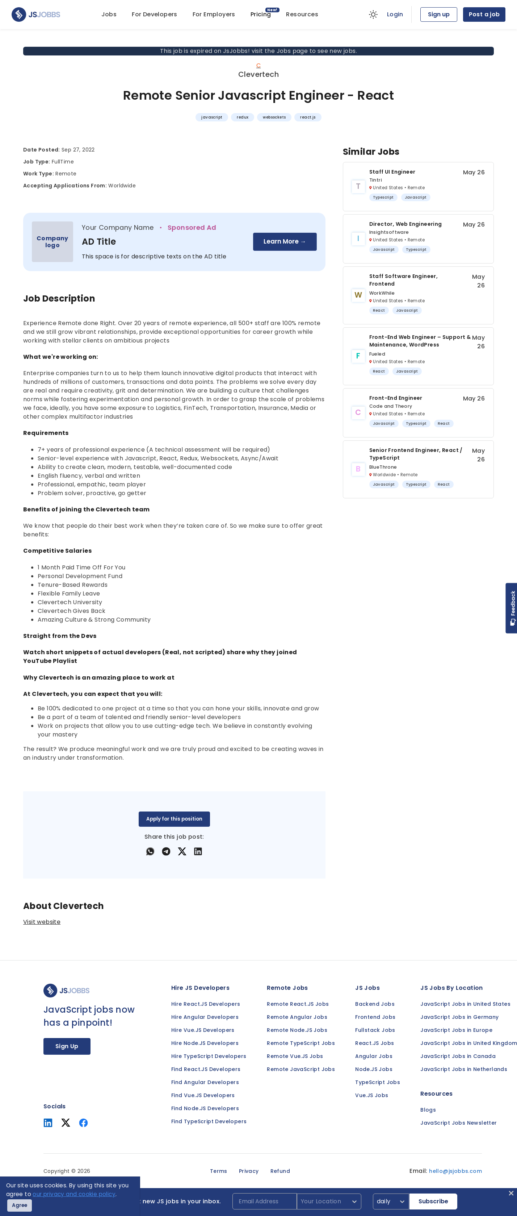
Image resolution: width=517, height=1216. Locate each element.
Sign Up (67, 1046)
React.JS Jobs (374, 1043)
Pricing (261, 14)
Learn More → (285, 241)
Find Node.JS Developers (205, 1108)
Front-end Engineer (396, 398)
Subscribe (433, 1201)
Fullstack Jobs (375, 1030)
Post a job (484, 14)
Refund (280, 1171)
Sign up (439, 14)
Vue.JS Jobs (371, 1095)
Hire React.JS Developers (205, 1004)
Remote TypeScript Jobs (301, 1043)
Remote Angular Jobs (297, 1017)
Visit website (41, 922)
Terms (218, 1171)
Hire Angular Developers (205, 1017)
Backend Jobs (375, 1004)
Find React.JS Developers (206, 1069)
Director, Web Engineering (405, 224)
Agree (19, 1205)
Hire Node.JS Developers (205, 1043)
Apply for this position (174, 818)
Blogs (428, 1109)
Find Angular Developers (205, 1082)
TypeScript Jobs (377, 1082)
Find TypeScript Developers (209, 1121)
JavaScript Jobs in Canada (458, 1056)
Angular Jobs (373, 1056)
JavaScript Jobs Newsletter (458, 1122)
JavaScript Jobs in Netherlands (463, 1069)
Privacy (249, 1171)
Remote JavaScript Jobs (301, 1069)
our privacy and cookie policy (74, 1194)
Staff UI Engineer (392, 171)
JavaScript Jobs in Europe (456, 1030)
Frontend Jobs (375, 1017)
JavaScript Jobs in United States (465, 1004)
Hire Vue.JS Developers (203, 1030)
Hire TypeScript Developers (208, 1056)
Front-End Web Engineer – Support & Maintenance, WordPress (420, 340)
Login (395, 14)
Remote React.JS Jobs (298, 1004)
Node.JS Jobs (373, 1069)
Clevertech (258, 74)
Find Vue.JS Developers (203, 1095)
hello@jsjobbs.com (455, 1171)
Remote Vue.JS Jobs (295, 1056)
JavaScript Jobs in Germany (459, 1017)
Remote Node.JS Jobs (297, 1030)
